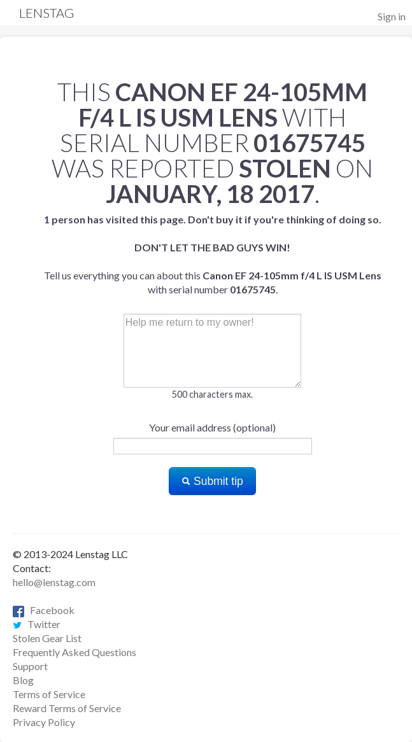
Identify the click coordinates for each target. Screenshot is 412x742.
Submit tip (212, 481)
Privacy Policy (44, 722)
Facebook (44, 610)
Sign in (392, 16)
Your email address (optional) (212, 427)
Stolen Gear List (47, 638)
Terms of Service (49, 694)
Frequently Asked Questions (74, 652)
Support (30, 666)
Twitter (36, 624)
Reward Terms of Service (67, 708)
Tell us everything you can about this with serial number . (212, 254)
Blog (23, 680)
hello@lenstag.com (54, 582)
